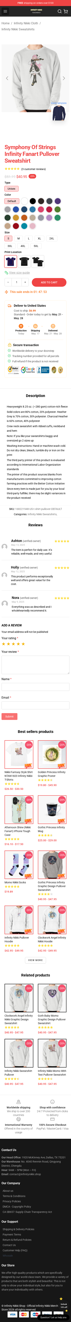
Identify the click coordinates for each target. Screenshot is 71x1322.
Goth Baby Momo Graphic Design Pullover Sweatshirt (52, 1019)
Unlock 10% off (64, 1305)
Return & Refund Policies (17, 1239)
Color (8, 194)
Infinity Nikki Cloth (26, 23)
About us (8, 1190)
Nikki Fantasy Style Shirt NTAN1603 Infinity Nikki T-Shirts (19, 776)
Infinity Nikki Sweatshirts (18, 29)
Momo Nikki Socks (15, 882)
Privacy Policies (12, 1201)
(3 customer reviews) (33, 169)
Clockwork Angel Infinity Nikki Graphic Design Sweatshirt (19, 1019)
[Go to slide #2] (45, 132)
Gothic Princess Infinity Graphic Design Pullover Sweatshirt (52, 886)
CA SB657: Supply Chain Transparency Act (27, 1211)
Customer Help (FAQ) (15, 1250)
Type (7, 182)
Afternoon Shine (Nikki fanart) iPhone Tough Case (18, 831)
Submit (9, 716)
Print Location (13, 252)
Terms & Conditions (14, 1196)
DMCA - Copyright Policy (17, 1206)
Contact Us (9, 1245)
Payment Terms (12, 1234)
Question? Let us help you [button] (53, 1317)
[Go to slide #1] (26, 132)
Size (7, 232)
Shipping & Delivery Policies (18, 1229)
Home (5, 23)
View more (35, 960)
